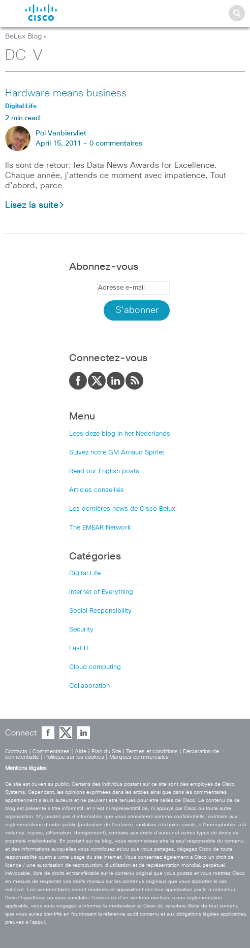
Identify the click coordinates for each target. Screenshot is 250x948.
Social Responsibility (100, 611)
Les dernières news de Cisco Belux (122, 509)
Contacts (16, 751)
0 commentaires (115, 143)
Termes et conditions (152, 751)
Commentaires (51, 751)
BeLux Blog (23, 36)
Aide (80, 751)
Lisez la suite (35, 205)
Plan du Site (106, 751)
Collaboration (89, 686)
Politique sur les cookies (74, 757)
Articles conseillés (96, 490)
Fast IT (79, 648)
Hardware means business (66, 93)
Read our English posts (104, 471)
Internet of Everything (101, 592)
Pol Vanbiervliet (61, 133)
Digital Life (85, 573)
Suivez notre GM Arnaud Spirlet (116, 452)
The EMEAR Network (100, 527)
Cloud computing (95, 667)
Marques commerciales (139, 757)
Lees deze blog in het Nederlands (119, 434)
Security (81, 629)
